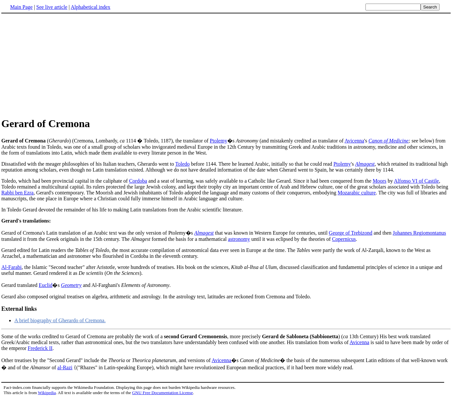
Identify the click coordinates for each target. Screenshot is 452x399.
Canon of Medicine (388, 140)
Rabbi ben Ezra (17, 192)
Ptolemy (218, 140)
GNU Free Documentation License (162, 392)
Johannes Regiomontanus (419, 233)
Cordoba (138, 181)
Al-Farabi (11, 267)
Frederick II (40, 348)
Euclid (46, 285)
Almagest (365, 164)
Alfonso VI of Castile (416, 181)
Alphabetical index (90, 7)
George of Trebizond (350, 233)
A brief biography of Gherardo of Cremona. (59, 320)
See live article (51, 7)
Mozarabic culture (357, 192)
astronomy (239, 239)
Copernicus (344, 239)
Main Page (21, 7)
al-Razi (65, 367)
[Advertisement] (56, 65)
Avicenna (354, 140)
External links (19, 309)
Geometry (71, 285)
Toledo (182, 164)
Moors (379, 181)
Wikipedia (47, 392)
